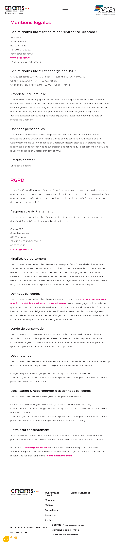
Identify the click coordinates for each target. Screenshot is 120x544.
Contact (49, 520)
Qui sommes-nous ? (52, 493)
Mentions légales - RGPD (65, 529)
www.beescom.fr (20, 57)
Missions (49, 500)
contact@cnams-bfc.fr (22, 249)
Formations (51, 510)
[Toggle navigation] (65, 10)
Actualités (50, 515)
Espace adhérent (80, 492)
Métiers (49, 505)
